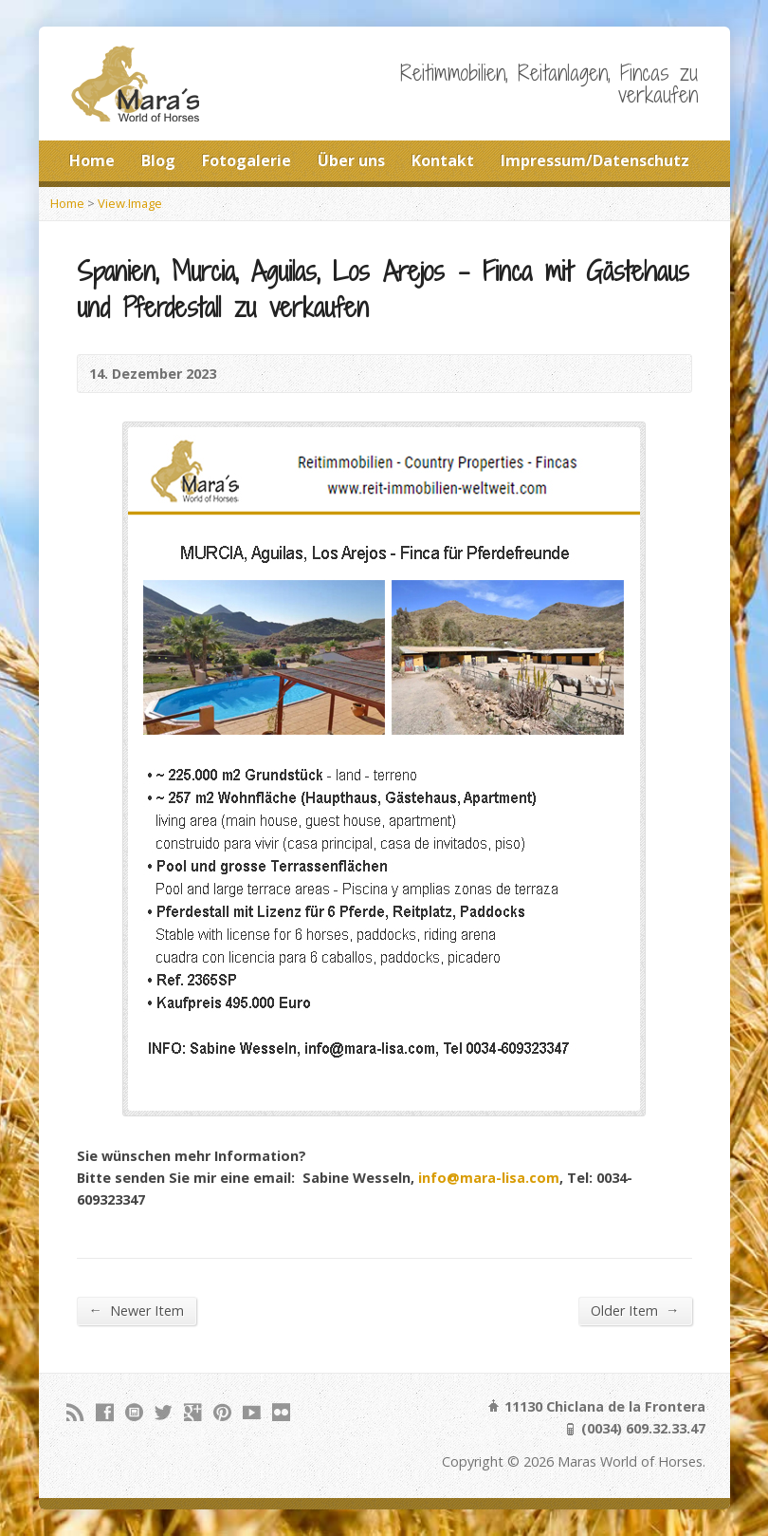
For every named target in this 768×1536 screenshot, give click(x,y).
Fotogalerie (246, 160)
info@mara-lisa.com (488, 1178)
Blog (158, 160)
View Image (130, 203)
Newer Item (136, 1310)
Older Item (635, 1310)
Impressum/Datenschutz (595, 160)
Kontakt (442, 160)
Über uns (351, 160)
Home (92, 160)
